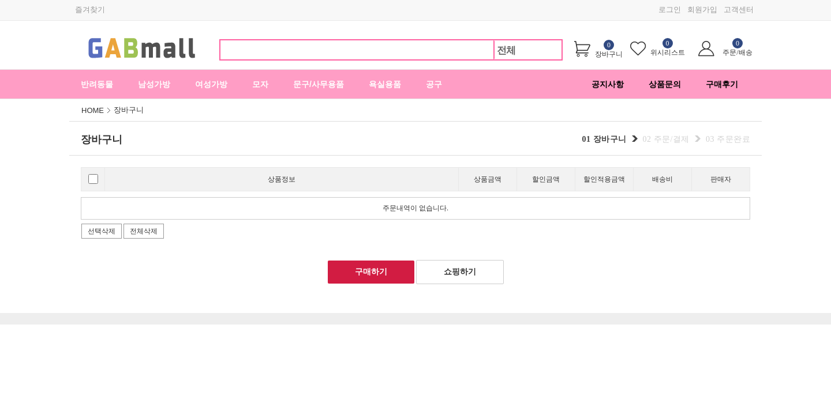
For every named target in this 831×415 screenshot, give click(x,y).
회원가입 (702, 9)
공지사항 (608, 84)
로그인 (669, 9)
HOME (92, 110)
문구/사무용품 (318, 84)
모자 (260, 84)
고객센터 (739, 9)
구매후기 (722, 84)
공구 (434, 84)
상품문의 (665, 84)
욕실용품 (385, 84)
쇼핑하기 (460, 271)
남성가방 (154, 84)
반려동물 (97, 84)
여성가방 (211, 84)
